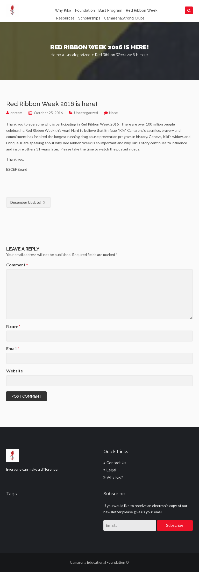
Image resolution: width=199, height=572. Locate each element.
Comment (17, 264)
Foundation (85, 10)
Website (14, 370)
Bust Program (110, 10)
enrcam (16, 112)
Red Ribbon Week (141, 10)
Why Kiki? (63, 10)
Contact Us (114, 463)
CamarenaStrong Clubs (124, 18)
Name (13, 326)
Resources (65, 18)
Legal (109, 470)
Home (56, 55)
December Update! (25, 202)
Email (12, 348)
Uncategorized (78, 55)
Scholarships (89, 18)
